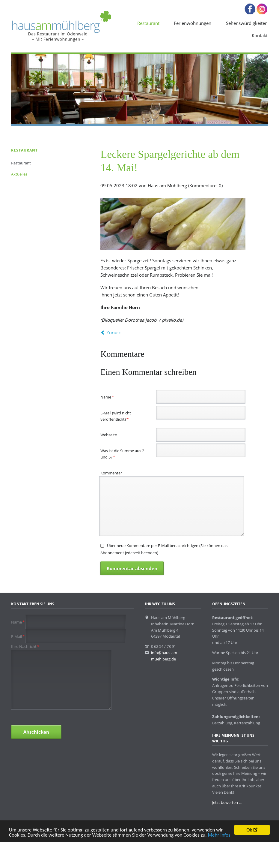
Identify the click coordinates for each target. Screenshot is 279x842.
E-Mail (18, 636)
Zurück (113, 332)
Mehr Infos (219, 836)
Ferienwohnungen (192, 23)
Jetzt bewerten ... (227, 802)
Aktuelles (19, 174)
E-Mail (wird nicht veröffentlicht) (115, 416)
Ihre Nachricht (25, 646)
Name (109, 397)
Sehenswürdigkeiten (247, 23)
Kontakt (260, 35)
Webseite (108, 435)
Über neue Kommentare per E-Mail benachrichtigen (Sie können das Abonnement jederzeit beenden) (163, 549)
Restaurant (148, 23)
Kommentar (111, 473)
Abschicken (36, 732)
